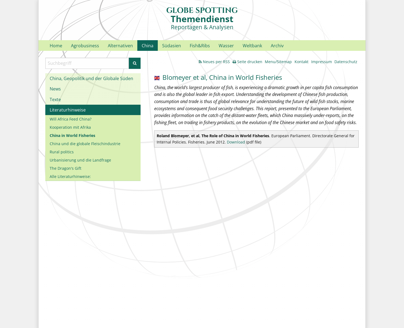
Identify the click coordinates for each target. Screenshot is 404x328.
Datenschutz (345, 61)
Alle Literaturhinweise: (70, 176)
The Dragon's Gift (65, 168)
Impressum (321, 61)
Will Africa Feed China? (70, 119)
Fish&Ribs (200, 46)
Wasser (226, 46)
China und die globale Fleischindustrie (85, 143)
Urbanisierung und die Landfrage (80, 160)
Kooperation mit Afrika (70, 127)
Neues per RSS (214, 61)
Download (236, 142)
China (147, 46)
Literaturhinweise (68, 110)
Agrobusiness (85, 46)
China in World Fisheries (72, 135)
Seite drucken (247, 61)
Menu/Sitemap (278, 61)
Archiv (277, 46)
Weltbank (252, 46)
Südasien (171, 46)
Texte (55, 99)
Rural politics (62, 151)
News (55, 89)
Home (56, 46)
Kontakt (301, 61)
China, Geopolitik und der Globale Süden (91, 78)
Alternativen (120, 46)
